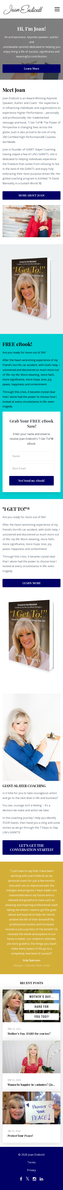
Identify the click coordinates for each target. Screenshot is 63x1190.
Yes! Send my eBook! (31, 480)
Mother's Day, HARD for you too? (29, 1033)
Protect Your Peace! (20, 1135)
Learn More (31, 68)
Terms (31, 1162)
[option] (31, 918)
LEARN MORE (32, 583)
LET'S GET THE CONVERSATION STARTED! (31, 847)
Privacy (31, 1170)
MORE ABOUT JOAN (31, 195)
